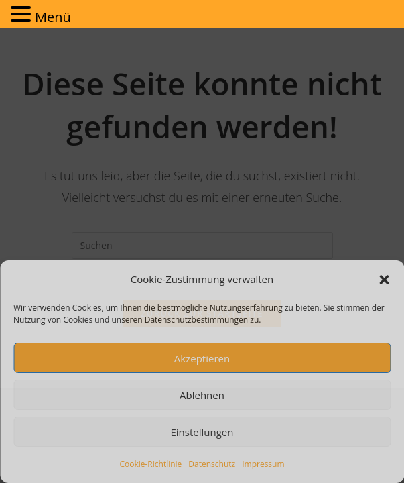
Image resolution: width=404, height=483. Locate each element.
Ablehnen (202, 395)
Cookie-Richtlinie (150, 464)
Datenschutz (211, 464)
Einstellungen (202, 432)
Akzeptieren (202, 358)
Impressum (263, 464)
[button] (384, 279)
